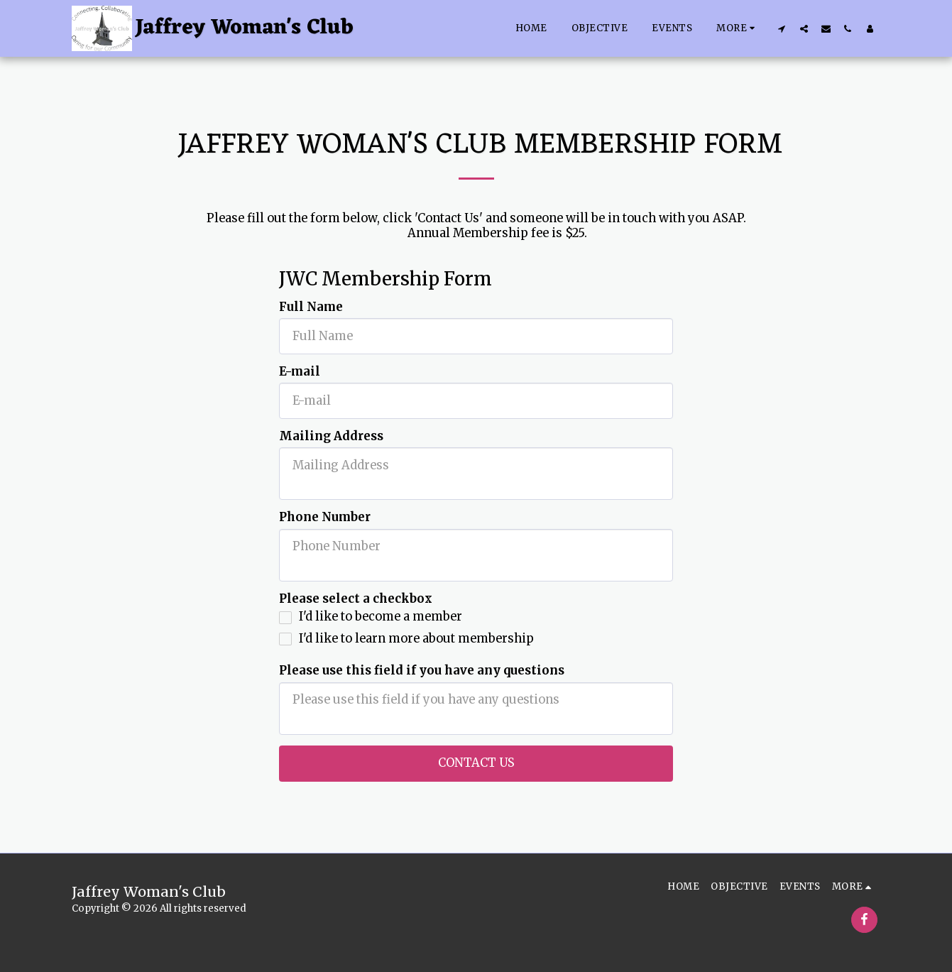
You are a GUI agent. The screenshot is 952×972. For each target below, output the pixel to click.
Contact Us (476, 762)
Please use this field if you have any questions (421, 671)
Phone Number (325, 517)
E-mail (299, 372)
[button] (782, 28)
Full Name (311, 307)
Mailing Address (331, 437)
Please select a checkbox (355, 599)
